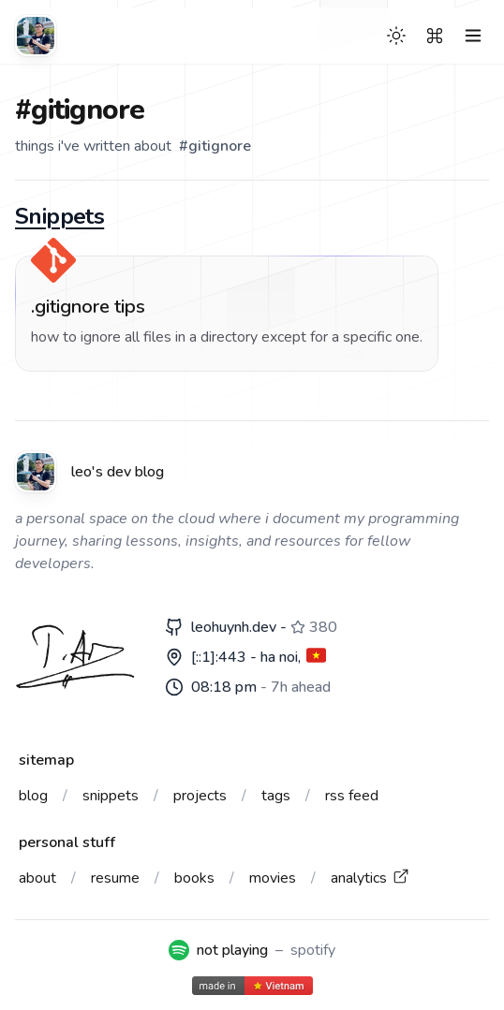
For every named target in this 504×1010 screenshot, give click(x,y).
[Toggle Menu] (473, 35)
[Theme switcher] (396, 35)
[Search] (435, 36)
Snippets (59, 216)
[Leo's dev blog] (35, 35)
